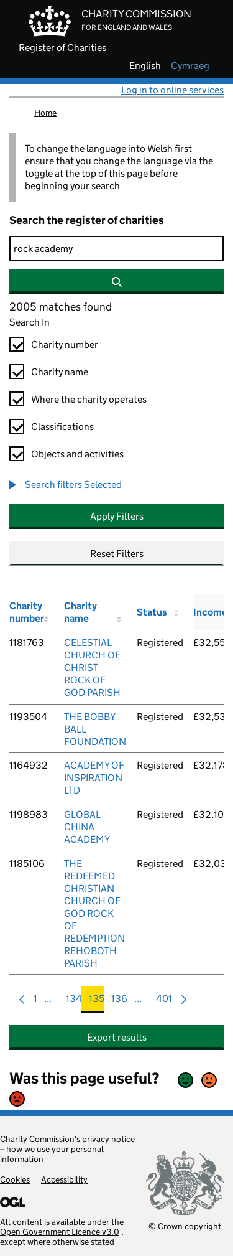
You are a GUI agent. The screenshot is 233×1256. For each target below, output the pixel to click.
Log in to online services (172, 90)
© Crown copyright (184, 1226)
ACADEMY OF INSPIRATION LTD (94, 777)
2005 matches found (60, 307)
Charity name (59, 372)
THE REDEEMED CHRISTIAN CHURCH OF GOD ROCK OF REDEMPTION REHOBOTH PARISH (94, 913)
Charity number (64, 344)
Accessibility (64, 1179)
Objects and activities (77, 454)
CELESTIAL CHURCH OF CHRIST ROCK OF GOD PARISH (92, 667)
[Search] (116, 248)
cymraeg (190, 66)
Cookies (15, 1179)
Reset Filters (117, 554)
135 (96, 1002)
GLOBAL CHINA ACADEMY (87, 826)
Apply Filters (117, 516)
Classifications (62, 427)
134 (74, 1002)
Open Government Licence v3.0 (59, 1231)
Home (45, 112)
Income (210, 612)
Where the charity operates (89, 399)
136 (119, 1002)
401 (164, 1002)
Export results (117, 1037)
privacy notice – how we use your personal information (67, 1149)
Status (152, 612)
